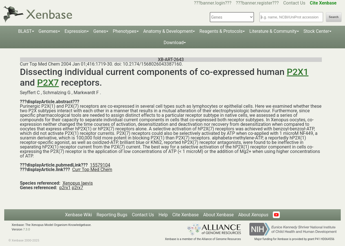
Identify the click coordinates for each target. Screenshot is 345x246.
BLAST (25, 31)
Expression (76, 31)
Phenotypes (125, 31)
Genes (99, 31)
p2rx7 (77, 187)
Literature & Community (273, 31)
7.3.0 (26, 229)
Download (174, 42)
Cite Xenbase (185, 214)
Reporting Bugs (111, 214)
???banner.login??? (213, 3)
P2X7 (48, 82)
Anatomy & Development (168, 31)
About (253, 214)
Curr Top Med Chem (92, 169)
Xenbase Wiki (78, 214)
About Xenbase (218, 214)
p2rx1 (65, 187)
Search (334, 17)
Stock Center (316, 31)
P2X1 (298, 71)
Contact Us (294, 3)
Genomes (48, 31)
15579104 (100, 165)
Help (163, 214)
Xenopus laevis (78, 183)
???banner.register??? (257, 3)
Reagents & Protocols (221, 31)
